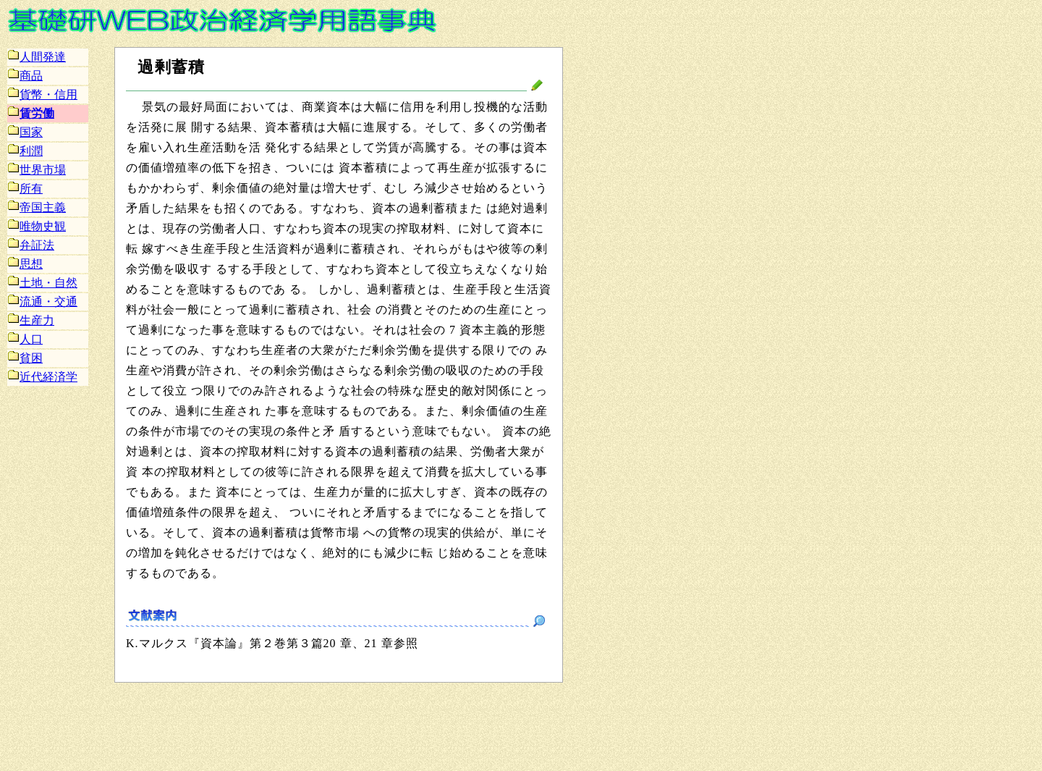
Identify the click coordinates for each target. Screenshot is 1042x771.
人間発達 (37, 57)
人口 (25, 339)
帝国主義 (37, 207)
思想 (25, 264)
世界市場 (37, 170)
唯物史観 (37, 226)
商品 (25, 75)
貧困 (25, 358)
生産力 (31, 320)
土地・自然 (42, 283)
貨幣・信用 (42, 94)
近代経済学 (42, 377)
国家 (25, 132)
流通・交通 (42, 301)
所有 (25, 188)
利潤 (25, 151)
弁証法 (31, 245)
